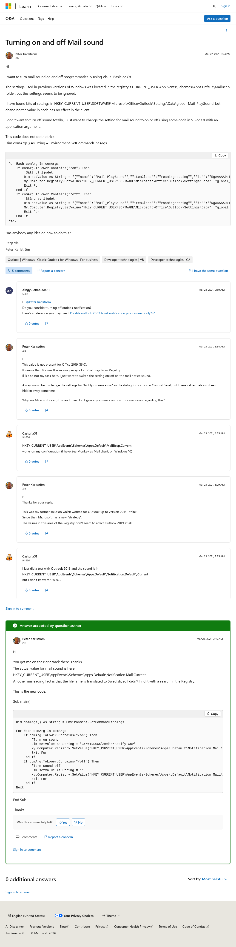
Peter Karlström (26, 54)
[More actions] (226, 30)
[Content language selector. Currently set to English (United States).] (27, 915)
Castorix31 (29, 433)
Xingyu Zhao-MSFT (36, 289)
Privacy (100, 926)
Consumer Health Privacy (132, 926)
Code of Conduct (194, 926)
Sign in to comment (20, 608)
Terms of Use (168, 926)
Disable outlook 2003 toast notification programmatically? (111, 313)
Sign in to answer (18, 892)
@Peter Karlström (39, 302)
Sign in (225, 6)
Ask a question (217, 18)
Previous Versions (41, 926)
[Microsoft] (8, 6)
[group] (118, 192)
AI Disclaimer (15, 926)
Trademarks (14, 933)
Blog (63, 926)
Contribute (82, 926)
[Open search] (214, 6)
